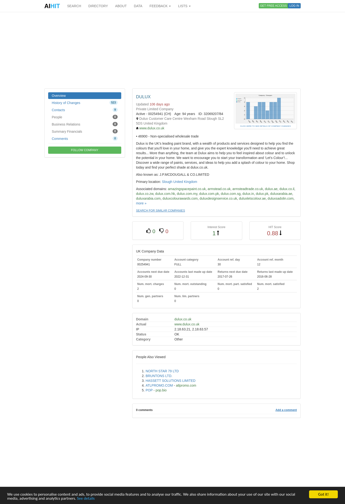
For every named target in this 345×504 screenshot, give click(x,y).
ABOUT (121, 6)
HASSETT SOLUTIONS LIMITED (171, 381)
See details (86, 498)
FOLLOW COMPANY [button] (84, 150)
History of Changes (85, 102)
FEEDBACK (160, 6)
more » (141, 203)
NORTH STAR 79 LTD (162, 371)
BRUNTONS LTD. (159, 376)
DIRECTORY (98, 6)
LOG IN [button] (294, 5)
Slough (167, 182)
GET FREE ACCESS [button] (273, 5)
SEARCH (74, 6)
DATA (138, 6)
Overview (59, 96)
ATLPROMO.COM (159, 385)
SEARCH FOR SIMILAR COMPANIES (160, 210)
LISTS (184, 6)
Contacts (85, 110)
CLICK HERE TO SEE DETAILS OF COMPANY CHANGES (265, 126)
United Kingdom (185, 182)
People (85, 117)
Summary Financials (85, 131)
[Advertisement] (172, 50)
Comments (85, 138)
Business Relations (85, 124)
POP (149, 390)
